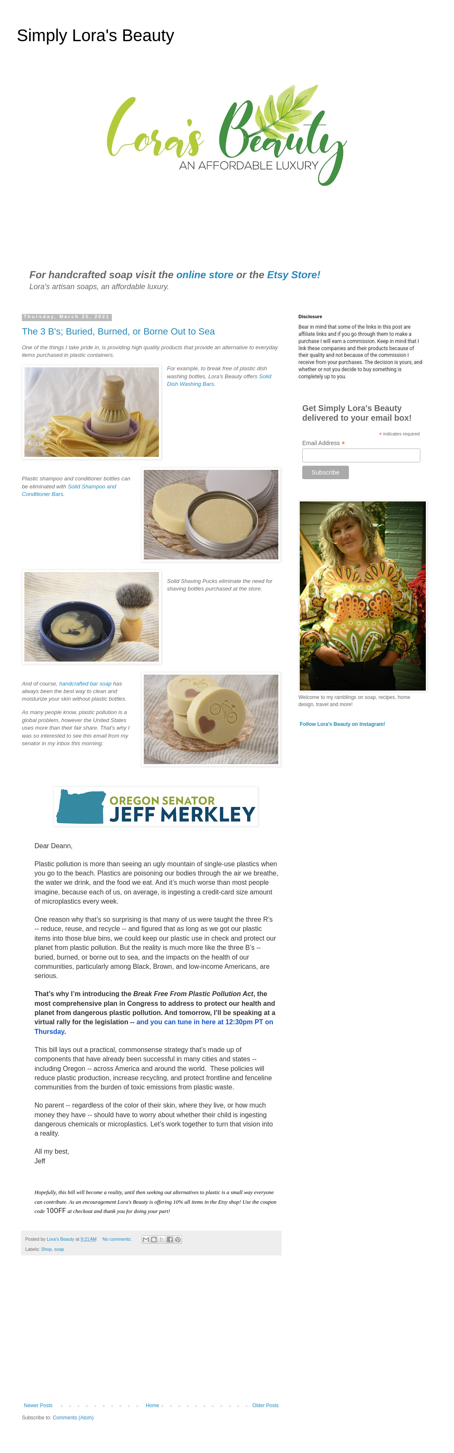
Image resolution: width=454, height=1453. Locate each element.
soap (59, 1249)
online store (204, 274)
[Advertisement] (151, 1333)
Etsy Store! (293, 274)
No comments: (118, 1239)
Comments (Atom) (73, 1418)
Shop (46, 1249)
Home (152, 1405)
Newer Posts (38, 1405)
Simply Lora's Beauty (95, 35)
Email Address (323, 443)
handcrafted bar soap (86, 683)
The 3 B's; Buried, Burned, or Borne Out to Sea (118, 331)
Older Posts (265, 1405)
